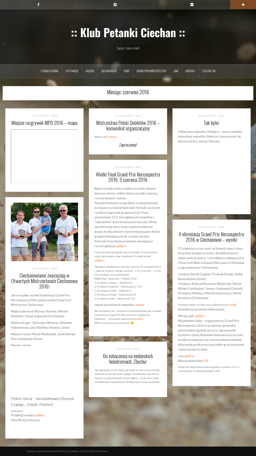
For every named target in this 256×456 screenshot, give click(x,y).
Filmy (126, 71)
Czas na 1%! (208, 71)
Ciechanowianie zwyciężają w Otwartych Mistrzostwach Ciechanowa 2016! (44, 281)
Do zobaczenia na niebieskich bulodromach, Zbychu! (128, 358)
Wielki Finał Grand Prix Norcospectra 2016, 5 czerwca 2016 (128, 177)
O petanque (72, 71)
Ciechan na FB (108, 71)
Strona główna (49, 71)
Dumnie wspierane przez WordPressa (47, 451)
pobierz (112, 136)
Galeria (90, 71)
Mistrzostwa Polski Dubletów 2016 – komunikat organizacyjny (128, 125)
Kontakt (190, 71)
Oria (82, 451)
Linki (176, 71)
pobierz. (40, 415)
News (55, 115)
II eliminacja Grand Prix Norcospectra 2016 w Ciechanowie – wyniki (211, 236)
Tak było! (211, 122)
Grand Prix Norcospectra (151, 71)
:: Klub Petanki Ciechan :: (128, 32)
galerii (140, 318)
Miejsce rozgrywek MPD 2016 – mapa (44, 122)
